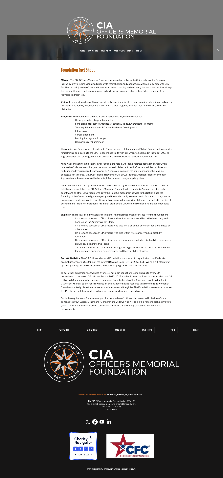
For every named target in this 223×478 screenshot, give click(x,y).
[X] (88, 422)
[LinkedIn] (109, 422)
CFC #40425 (111, 409)
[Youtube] (102, 422)
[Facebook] (95, 422)
